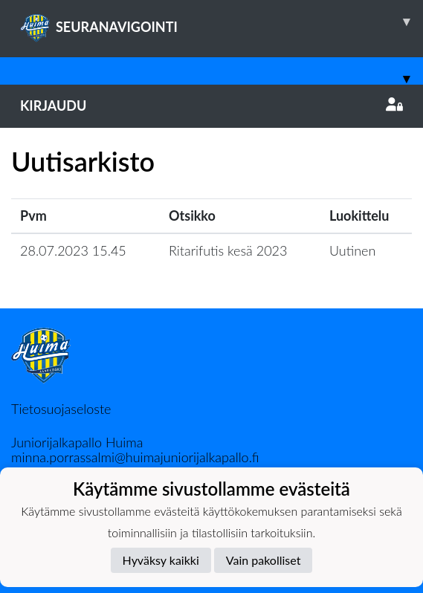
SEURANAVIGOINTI (221, 21)
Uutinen (352, 250)
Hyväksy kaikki (161, 560)
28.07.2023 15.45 (73, 250)
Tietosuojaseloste (61, 409)
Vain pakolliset (263, 560)
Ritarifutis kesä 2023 (228, 250)
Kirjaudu (211, 105)
